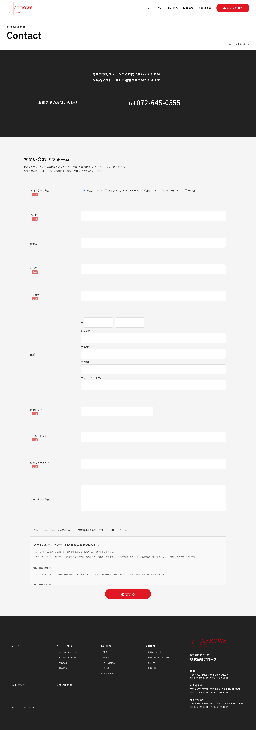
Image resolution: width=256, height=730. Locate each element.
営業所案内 (108, 673)
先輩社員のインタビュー (158, 657)
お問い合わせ (64, 684)
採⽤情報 (150, 646)
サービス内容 (109, 662)
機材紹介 (63, 668)
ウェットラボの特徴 (67, 657)
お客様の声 (18, 684)
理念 (105, 652)
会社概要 (107, 668)
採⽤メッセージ (154, 652)
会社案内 (106, 646)
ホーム (16, 646)
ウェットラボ (64, 646)
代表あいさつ (109, 657)
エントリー (152, 662)
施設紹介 (63, 662)
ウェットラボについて (68, 652)
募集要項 (152, 668)
